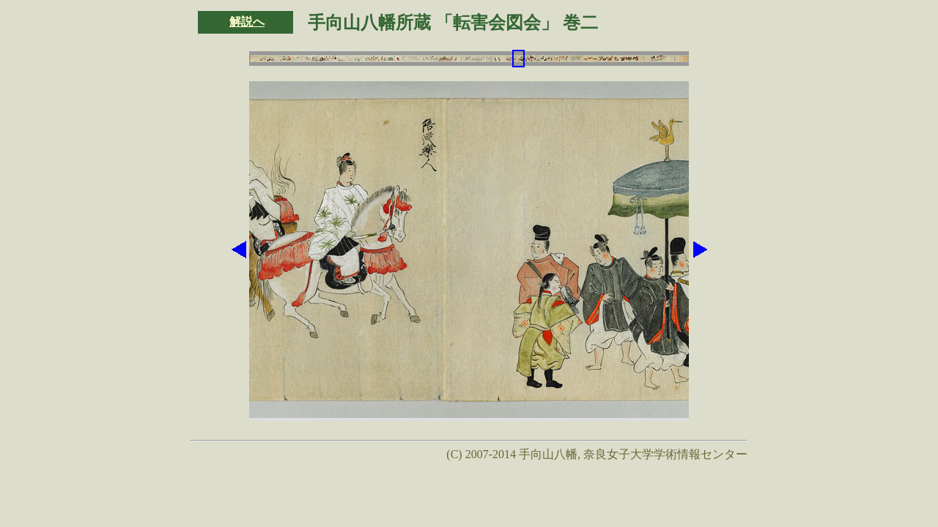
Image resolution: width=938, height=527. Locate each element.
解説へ (247, 21)
